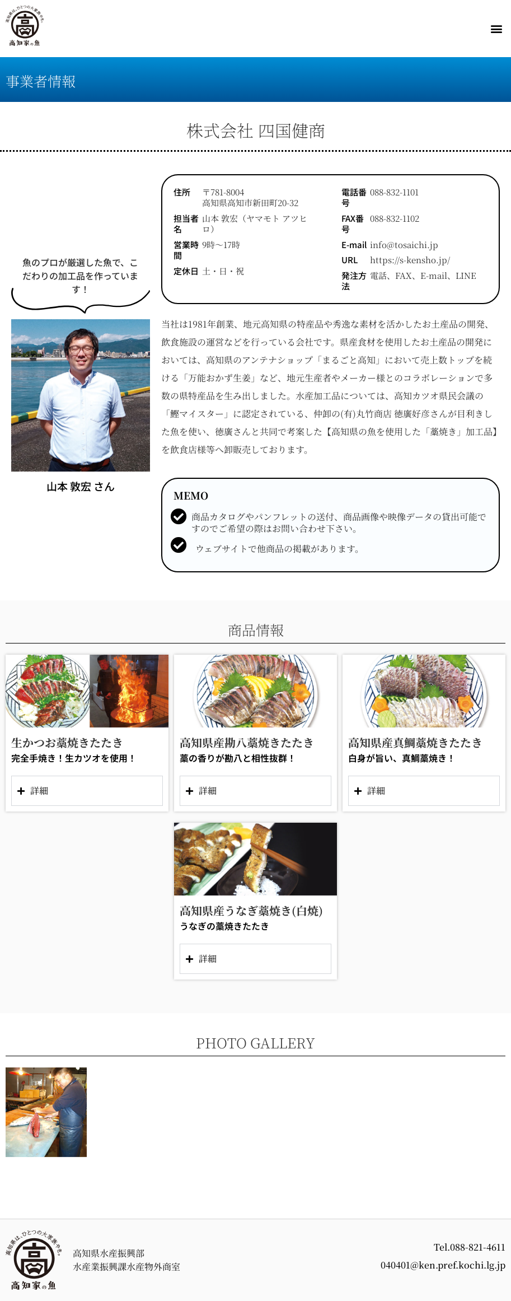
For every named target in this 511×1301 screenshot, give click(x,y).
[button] (496, 29)
